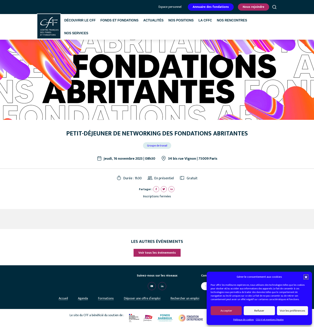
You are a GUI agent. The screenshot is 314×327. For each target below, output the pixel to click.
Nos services (76, 33)
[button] (306, 277)
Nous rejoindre (253, 7)
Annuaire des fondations (211, 7)
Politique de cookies (243, 320)
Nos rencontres (232, 20)
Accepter (226, 310)
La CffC (205, 20)
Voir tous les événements (157, 252)
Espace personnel (169, 7)
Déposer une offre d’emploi (142, 298)
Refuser (259, 310)
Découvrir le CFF (80, 20)
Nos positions (181, 20)
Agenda (83, 298)
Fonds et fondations (119, 20)
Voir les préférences (292, 310)
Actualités (153, 20)
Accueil (63, 298)
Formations (106, 298)
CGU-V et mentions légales (270, 320)
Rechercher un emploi (184, 298)
